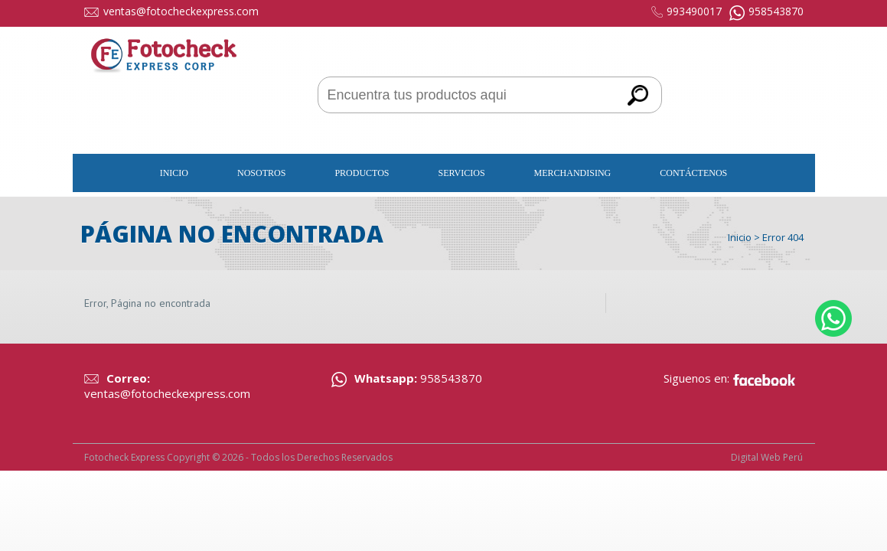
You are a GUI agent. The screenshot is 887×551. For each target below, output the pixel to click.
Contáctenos (693, 173)
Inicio (174, 173)
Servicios (462, 173)
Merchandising (572, 173)
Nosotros (261, 173)
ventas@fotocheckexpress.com (181, 11)
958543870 (776, 11)
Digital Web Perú (767, 457)
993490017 (694, 11)
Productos (361, 173)
